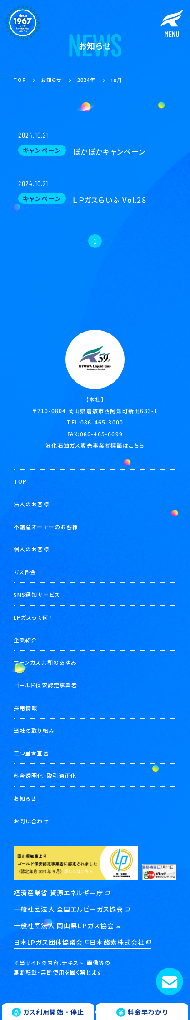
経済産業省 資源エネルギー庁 (58, 892)
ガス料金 (25, 572)
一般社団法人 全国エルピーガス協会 (68, 909)
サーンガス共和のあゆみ (45, 662)
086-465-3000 (101, 422)
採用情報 (25, 708)
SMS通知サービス (37, 594)
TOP (20, 481)
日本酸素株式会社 (117, 942)
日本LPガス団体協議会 (48, 942)
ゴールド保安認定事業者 (45, 685)
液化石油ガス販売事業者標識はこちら (94, 445)
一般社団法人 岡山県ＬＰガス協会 (64, 925)
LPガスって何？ (33, 617)
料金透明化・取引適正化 (45, 775)
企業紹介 (25, 640)
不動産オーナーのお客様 (46, 526)
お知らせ (25, 798)
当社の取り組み (34, 730)
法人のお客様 (32, 504)
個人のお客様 (32, 549)
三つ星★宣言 (31, 753)
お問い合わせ (31, 821)
